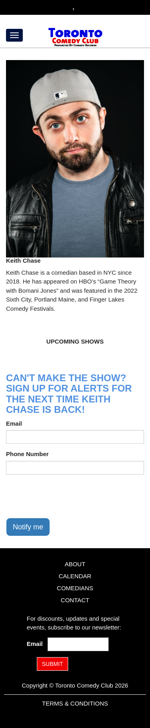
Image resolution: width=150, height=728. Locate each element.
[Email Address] (78, 644)
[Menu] (14, 35)
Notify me (28, 527)
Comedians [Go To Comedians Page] (75, 588)
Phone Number (27, 453)
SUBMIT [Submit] (52, 664)
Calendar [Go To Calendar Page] (75, 576)
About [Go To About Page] (75, 564)
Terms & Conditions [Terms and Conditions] (75, 703)
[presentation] (67, 496)
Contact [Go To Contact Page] (75, 600)
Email (14, 423)
